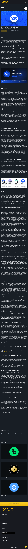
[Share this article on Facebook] (8, 433)
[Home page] (4, 2)
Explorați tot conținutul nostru (14, 503)
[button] (26, 2)
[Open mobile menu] (26, 2)
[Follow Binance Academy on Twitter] (3, 537)
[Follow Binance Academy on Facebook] (2, 537)
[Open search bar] (23, 2)
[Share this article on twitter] (1, 433)
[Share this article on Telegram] (15, 433)
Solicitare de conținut (5, 526)
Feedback (3, 528)
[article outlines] (25, 8)
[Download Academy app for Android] (11, 533)
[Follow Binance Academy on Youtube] (7, 537)
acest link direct (7, 351)
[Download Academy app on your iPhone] (5, 533)
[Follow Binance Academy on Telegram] (5, 537)
